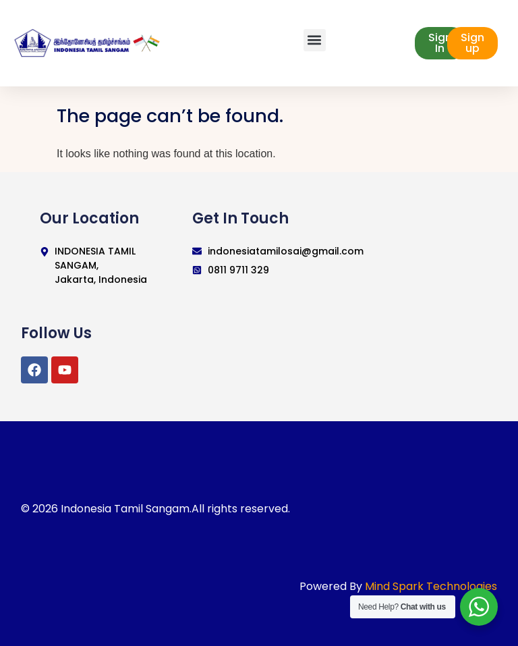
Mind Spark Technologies (431, 586)
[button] (315, 40)
